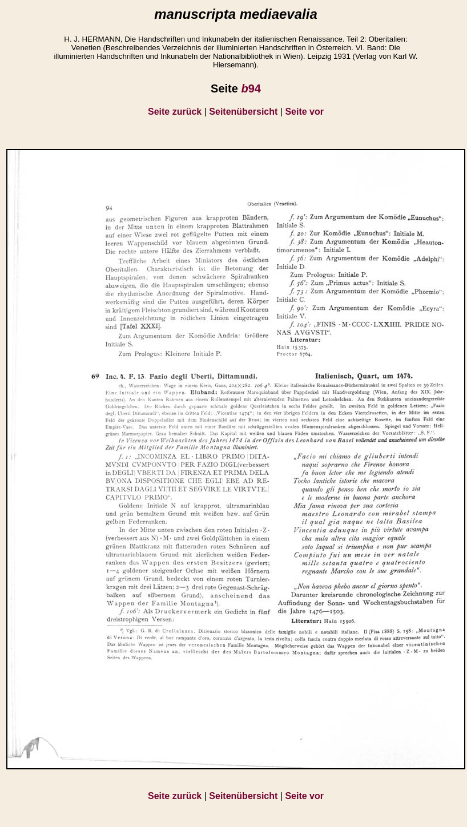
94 (250, 88)
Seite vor (304, 111)
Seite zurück (175, 111)
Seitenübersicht (243, 111)
